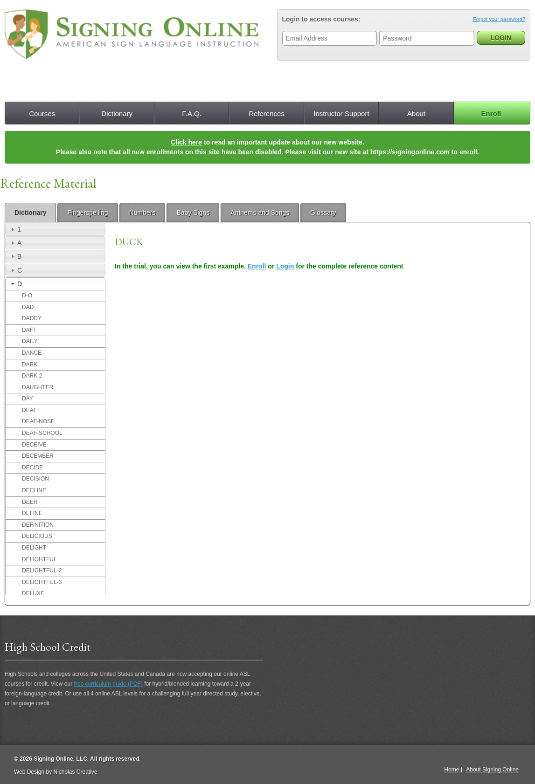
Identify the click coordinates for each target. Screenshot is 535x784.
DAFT (29, 330)
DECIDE (32, 467)
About (416, 113)
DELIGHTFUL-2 (42, 570)
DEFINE (32, 513)
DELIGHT (34, 547)
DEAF (29, 410)
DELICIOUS (37, 536)
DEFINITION (38, 525)
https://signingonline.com (410, 152)
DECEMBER (38, 456)
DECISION (35, 478)
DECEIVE (34, 444)
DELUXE (33, 593)
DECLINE (34, 490)
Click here (186, 142)
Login (285, 266)
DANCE (32, 353)
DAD (28, 307)
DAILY (30, 341)
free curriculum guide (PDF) (108, 684)
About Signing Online (492, 769)
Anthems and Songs (259, 212)
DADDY (32, 318)
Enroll (491, 113)
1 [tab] (15, 229)
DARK (29, 364)
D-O (27, 295)
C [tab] (15, 270)
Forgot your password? (499, 19)
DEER (29, 502)
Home (451, 769)
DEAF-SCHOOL (42, 433)
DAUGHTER (37, 387)
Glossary (323, 212)
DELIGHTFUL (39, 559)
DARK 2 (32, 375)
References (267, 113)
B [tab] (15, 256)
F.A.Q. (191, 113)
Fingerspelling (87, 212)
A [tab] (15, 243)
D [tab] (15, 284)
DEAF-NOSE (38, 421)
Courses (42, 113)
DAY (27, 398)
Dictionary (116, 113)
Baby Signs (192, 212)
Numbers (142, 212)
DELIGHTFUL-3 (42, 582)
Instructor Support (341, 113)
